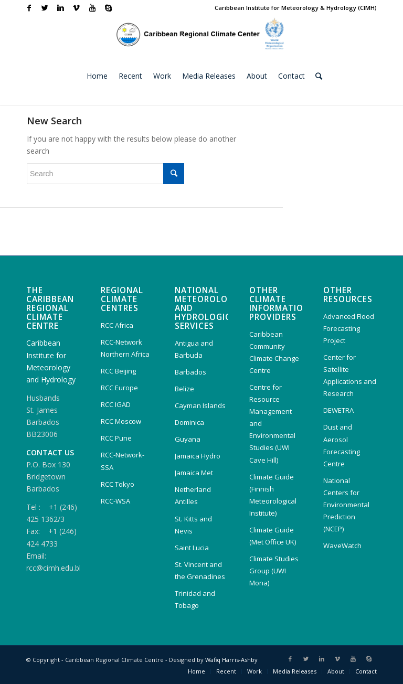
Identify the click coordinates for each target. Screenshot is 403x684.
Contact (366, 671)
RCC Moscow (121, 421)
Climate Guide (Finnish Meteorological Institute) (272, 495)
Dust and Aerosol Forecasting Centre (341, 445)
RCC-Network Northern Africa (125, 348)
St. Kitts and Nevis (193, 525)
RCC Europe (119, 387)
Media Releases (294, 671)
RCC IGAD (116, 404)
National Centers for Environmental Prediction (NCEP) (346, 504)
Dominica (189, 422)
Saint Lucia (192, 547)
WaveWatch (342, 545)
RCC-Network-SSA (122, 461)
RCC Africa (117, 325)
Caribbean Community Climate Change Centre (274, 352)
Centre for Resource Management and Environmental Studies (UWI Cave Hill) (272, 423)
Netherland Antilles (193, 495)
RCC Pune (116, 438)
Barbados (190, 372)
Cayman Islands (200, 405)
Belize (184, 388)
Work (254, 671)
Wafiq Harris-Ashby (231, 660)
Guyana (187, 439)
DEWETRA (338, 410)
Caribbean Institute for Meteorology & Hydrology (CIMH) (296, 8)
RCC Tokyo (117, 484)
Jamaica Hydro (197, 456)
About (335, 671)
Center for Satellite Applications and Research (349, 375)
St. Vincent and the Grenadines (200, 570)
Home (196, 671)
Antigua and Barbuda (194, 349)
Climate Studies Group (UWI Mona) (274, 570)
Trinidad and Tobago (195, 599)
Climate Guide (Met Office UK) (272, 536)
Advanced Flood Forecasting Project (348, 328)
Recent (226, 671)
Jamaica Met (194, 472)
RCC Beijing (118, 371)
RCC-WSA (115, 501)
